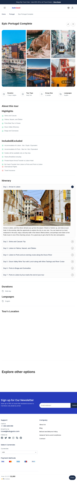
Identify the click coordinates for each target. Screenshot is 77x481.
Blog (40, 428)
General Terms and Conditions (50, 435)
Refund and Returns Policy (48, 432)
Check (72, 477)
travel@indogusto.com (10, 431)
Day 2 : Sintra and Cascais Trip (14, 241)
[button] (69, 8)
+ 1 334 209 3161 (7, 426)
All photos (66, 82)
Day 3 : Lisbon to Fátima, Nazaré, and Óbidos (19, 248)
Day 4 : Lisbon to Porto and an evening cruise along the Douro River (27, 255)
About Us (42, 425)
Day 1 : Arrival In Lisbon (11, 187)
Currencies (4, 449)
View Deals (57, 2)
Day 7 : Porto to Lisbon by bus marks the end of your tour (23, 275)
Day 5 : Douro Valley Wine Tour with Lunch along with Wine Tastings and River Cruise (33, 261)
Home (4, 14)
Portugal (12, 14)
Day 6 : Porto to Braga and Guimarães (17, 268)
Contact (42, 439)
